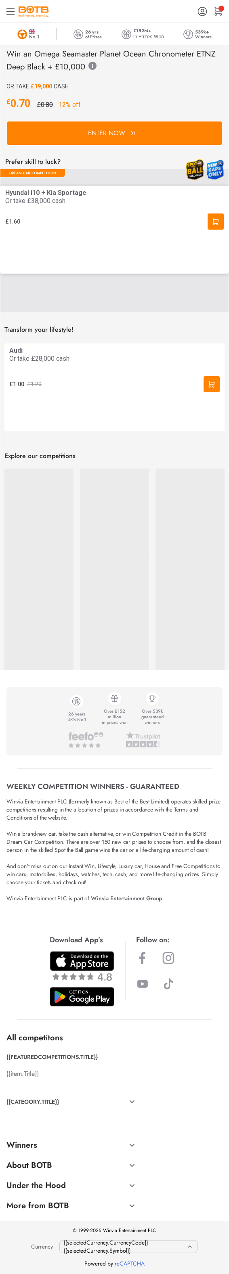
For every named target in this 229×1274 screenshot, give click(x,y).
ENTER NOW (111, 133)
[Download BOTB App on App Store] (82, 966)
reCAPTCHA (130, 1263)
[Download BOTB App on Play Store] (82, 996)
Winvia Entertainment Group (126, 898)
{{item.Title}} (22, 1073)
